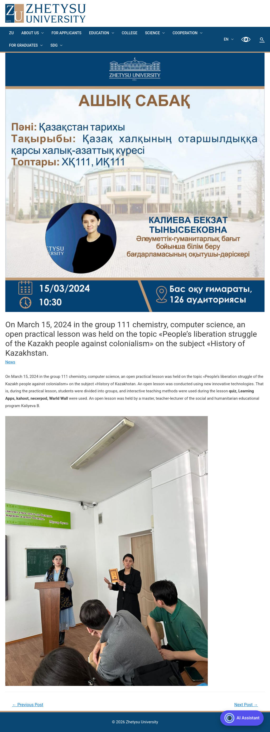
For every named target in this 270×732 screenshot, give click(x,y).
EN (226, 39)
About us (29, 33)
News (10, 362)
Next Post (246, 704)
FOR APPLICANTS (66, 33)
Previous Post (27, 704)
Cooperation (183, 33)
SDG (53, 45)
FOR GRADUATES (23, 45)
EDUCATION (98, 33)
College (128, 33)
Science (150, 33)
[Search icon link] (262, 39)
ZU (11, 33)
